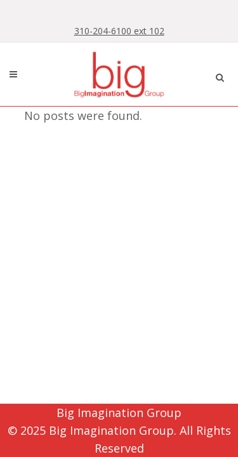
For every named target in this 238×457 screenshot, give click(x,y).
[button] (219, 75)
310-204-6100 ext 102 (119, 31)
